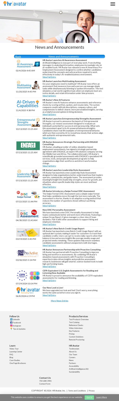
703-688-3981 (45, 381)
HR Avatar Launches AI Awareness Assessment (65, 60)
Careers (72, 357)
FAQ (11, 354)
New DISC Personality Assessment (59, 210)
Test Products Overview (79, 319)
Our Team (73, 354)
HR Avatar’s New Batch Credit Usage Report (63, 228)
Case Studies (15, 360)
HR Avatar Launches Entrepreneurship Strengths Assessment (72, 118)
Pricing (71, 334)
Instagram (17, 326)
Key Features (74, 331)
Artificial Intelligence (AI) (78, 369)
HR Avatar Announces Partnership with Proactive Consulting (72, 249)
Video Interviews (76, 328)
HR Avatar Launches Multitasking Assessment (64, 81)
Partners (72, 363)
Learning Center (16, 352)
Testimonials (74, 349)
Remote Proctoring (76, 340)
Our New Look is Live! (53, 288)
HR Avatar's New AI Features (56, 100)
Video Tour (14, 349)
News (71, 360)
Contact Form (44, 384)
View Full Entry (49, 77)
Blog (11, 357)
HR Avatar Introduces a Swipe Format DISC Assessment (69, 191)
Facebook (17, 322)
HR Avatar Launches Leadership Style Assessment (66, 170)
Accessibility (74, 366)
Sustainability (74, 372)
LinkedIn (16, 319)
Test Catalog (74, 322)
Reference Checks (76, 325)
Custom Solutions (76, 337)
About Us (73, 352)
